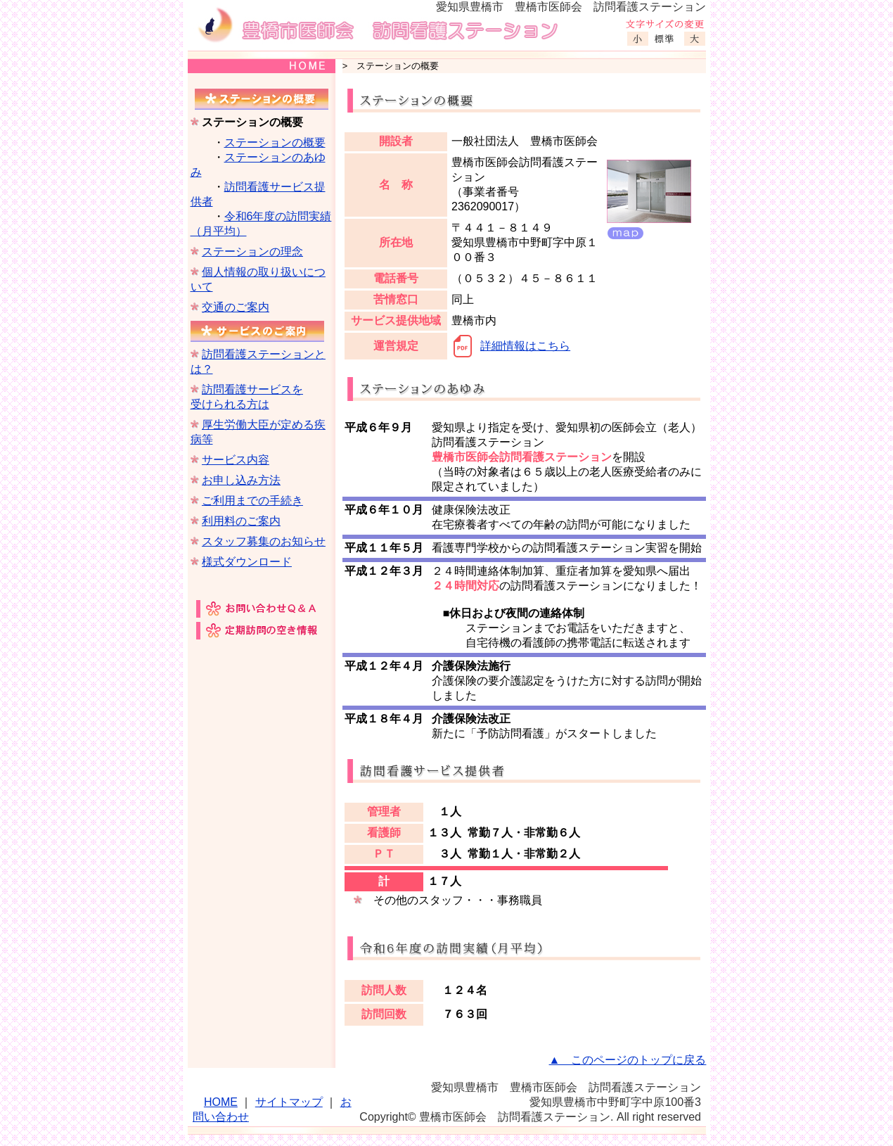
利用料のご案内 (241, 521)
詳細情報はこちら (525, 346)
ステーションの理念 (252, 251)
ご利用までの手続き (252, 501)
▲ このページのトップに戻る (628, 1060)
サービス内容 (235, 460)
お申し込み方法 (241, 480)
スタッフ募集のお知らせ (264, 541)
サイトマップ (289, 1102)
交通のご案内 (235, 307)
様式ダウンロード (247, 562)
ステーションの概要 (275, 142)
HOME (221, 1102)
